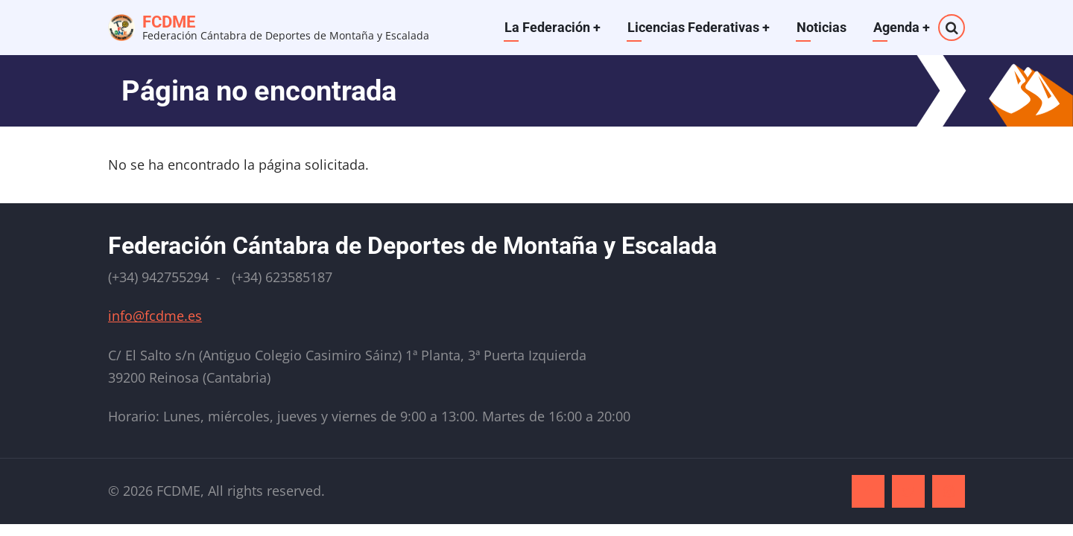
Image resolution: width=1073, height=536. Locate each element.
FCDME (168, 22)
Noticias (821, 27)
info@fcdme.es (155, 316)
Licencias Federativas (698, 27)
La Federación (552, 27)
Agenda (901, 27)
